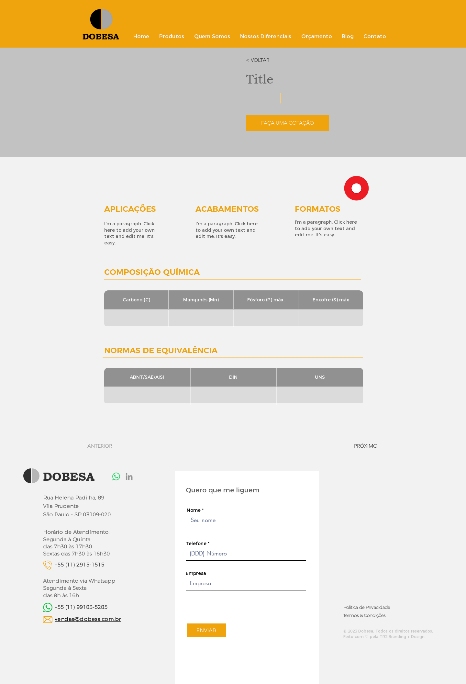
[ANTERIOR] (106, 446)
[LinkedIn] (129, 476)
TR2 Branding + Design (402, 636)
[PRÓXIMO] (359, 446)
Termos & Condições (364, 615)
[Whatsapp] (116, 476)
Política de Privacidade (366, 607)
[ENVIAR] (206, 630)
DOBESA (68, 476)
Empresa (196, 573)
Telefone (196, 543)
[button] (264, 60)
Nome (194, 510)
